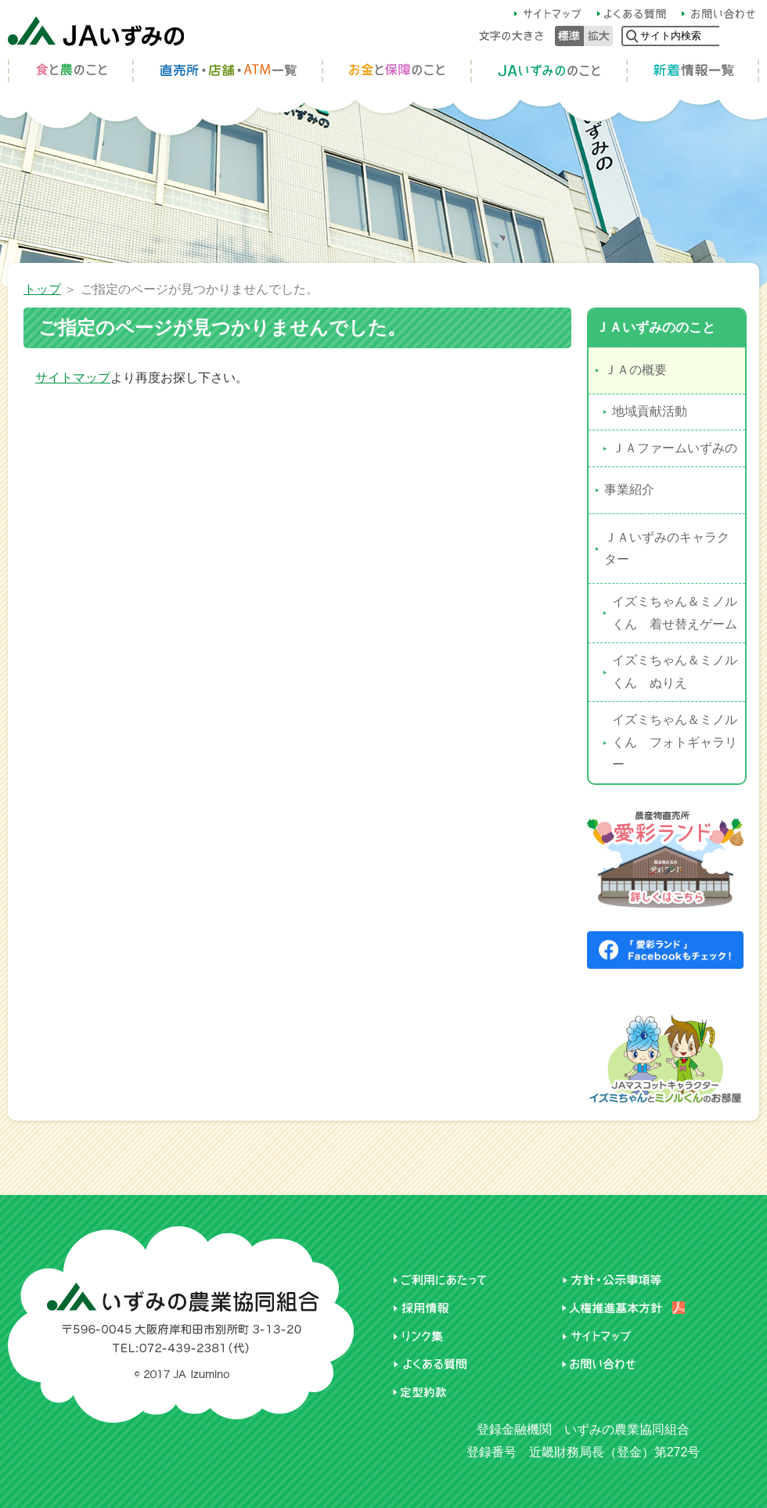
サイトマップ (72, 377)
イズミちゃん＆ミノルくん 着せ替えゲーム (674, 613)
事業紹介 (629, 489)
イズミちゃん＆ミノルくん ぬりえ (674, 671)
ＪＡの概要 (635, 369)
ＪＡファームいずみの (674, 448)
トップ (42, 289)
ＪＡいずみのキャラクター (666, 549)
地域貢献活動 (649, 411)
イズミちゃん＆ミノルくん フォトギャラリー (674, 742)
